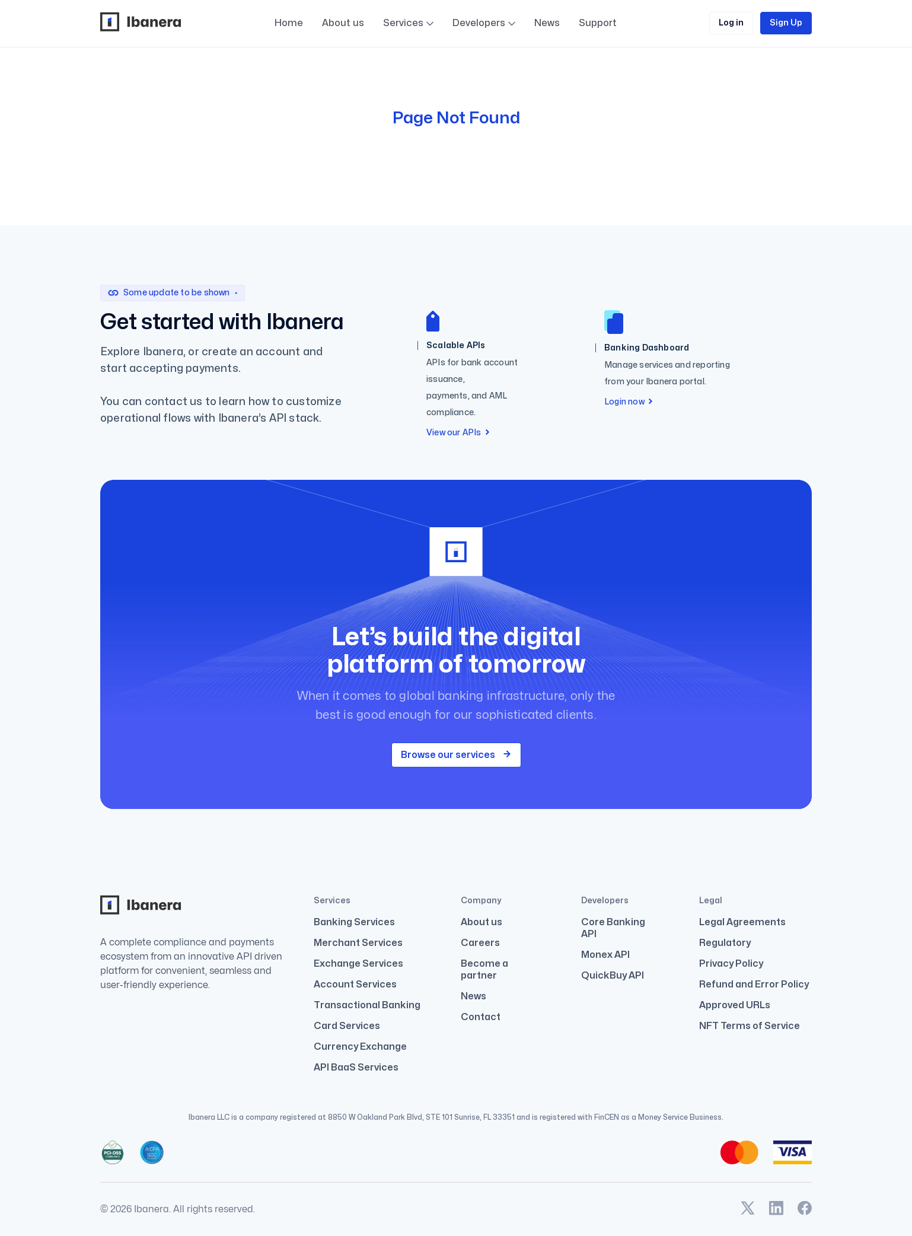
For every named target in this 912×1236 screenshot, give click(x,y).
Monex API (605, 955)
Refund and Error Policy (754, 984)
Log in (731, 23)
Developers (483, 23)
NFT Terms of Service (749, 1026)
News (547, 25)
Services (403, 23)
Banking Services (354, 922)
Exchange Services (358, 964)
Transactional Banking (367, 1005)
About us (343, 23)
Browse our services (456, 755)
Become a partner (484, 969)
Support (598, 58)
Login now (628, 402)
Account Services (355, 984)
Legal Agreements (742, 922)
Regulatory (725, 943)
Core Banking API (613, 928)
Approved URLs (734, 1005)
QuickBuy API (612, 975)
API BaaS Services (356, 1067)
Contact (480, 1017)
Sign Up (786, 23)
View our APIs (458, 433)
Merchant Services (358, 943)
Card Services (347, 1026)
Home (289, 23)
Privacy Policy (731, 964)
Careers (480, 943)
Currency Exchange (360, 1047)
